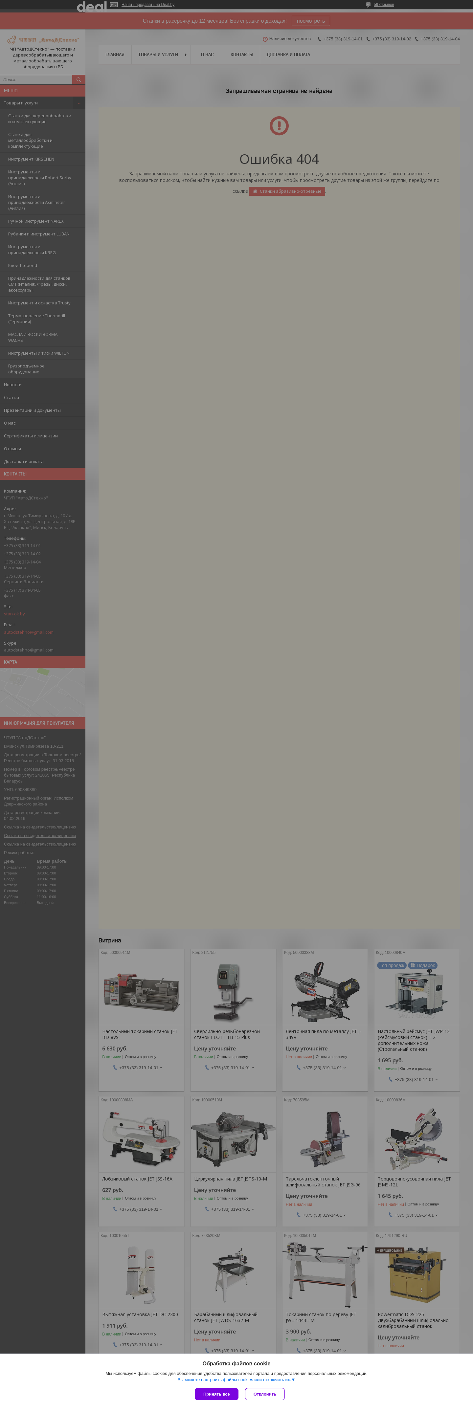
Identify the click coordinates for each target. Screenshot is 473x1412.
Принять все (216, 1394)
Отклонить (265, 1394)
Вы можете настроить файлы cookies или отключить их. (234, 1379)
